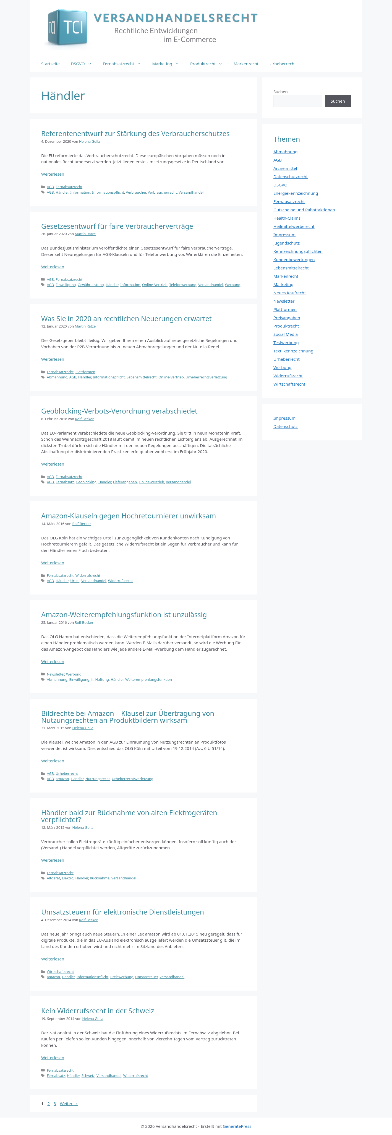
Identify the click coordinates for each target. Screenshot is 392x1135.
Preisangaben (286, 317)
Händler (62, 192)
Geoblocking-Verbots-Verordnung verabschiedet (119, 410)
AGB (50, 186)
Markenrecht (246, 63)
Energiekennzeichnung (295, 193)
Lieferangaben (125, 481)
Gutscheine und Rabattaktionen (304, 209)
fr (92, 679)
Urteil (74, 580)
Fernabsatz (65, 481)
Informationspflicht (108, 192)
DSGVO (84, 63)
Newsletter (55, 674)
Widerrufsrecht (87, 575)
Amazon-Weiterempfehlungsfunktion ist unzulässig (124, 614)
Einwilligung (66, 284)
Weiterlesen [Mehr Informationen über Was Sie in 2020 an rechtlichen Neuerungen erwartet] (52, 359)
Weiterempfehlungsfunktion (148, 679)
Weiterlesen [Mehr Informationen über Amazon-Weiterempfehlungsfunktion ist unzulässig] (52, 661)
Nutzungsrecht (97, 778)
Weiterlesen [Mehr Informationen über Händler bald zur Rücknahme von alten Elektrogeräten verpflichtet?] (52, 860)
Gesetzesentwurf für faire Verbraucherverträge (117, 226)
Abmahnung (57, 377)
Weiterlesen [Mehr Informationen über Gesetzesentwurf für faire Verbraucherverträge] (52, 266)
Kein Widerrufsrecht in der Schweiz (97, 1010)
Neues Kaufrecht (289, 292)
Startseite (50, 63)
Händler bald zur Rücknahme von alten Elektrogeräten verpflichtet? (129, 816)
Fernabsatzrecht (125, 63)
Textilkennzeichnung (293, 351)
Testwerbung (286, 342)
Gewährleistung (91, 284)
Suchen (280, 91)
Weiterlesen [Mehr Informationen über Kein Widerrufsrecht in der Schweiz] (52, 1057)
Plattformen (85, 371)
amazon (62, 778)
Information (80, 192)
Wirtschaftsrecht (60, 971)
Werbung (233, 284)
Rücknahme (99, 878)
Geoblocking (86, 481)
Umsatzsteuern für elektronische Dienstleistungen (122, 911)
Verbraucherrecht (162, 192)
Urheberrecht (283, 63)
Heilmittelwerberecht (294, 226)
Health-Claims (286, 218)
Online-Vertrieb (155, 284)
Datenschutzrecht (290, 176)
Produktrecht (209, 63)
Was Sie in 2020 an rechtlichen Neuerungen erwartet (126, 318)
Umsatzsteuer (146, 976)
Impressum (284, 234)
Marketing (168, 63)
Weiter (69, 1103)
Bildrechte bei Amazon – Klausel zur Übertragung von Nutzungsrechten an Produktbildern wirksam (127, 716)
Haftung (102, 679)
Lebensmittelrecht (142, 377)
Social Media (285, 334)
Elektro (68, 878)
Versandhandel (191, 192)
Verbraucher (136, 192)
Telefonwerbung (182, 284)
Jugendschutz (286, 243)
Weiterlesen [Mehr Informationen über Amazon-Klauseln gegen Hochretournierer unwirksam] (52, 562)
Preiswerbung (121, 976)
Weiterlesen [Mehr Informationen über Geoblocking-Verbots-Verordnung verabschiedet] (52, 464)
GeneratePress (237, 1126)
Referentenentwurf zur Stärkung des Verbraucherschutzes (135, 133)
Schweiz (88, 1075)
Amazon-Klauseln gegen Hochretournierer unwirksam (128, 515)
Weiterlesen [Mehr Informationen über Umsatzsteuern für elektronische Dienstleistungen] (52, 959)
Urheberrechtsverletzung (206, 377)
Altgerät (53, 878)
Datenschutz (285, 426)
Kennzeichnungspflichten (298, 251)
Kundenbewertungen (294, 259)
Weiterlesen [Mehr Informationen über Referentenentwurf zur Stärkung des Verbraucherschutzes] (52, 174)
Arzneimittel (285, 168)
